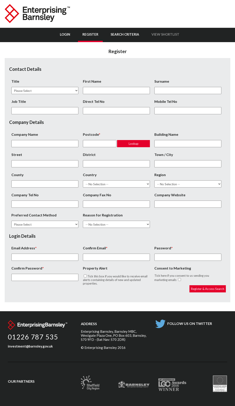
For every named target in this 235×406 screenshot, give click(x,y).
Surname (161, 81)
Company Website (169, 195)
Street (16, 154)
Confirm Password (26, 268)
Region (160, 175)
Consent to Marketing (172, 268)
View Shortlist (165, 34)
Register (90, 34)
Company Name (24, 134)
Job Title (18, 101)
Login (65, 34)
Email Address (23, 248)
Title (15, 81)
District (89, 154)
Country (90, 175)
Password (162, 248)
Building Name (166, 134)
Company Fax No (97, 195)
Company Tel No (25, 195)
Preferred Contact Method (34, 215)
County (17, 175)
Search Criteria (125, 34)
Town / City (163, 154)
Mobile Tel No (165, 101)
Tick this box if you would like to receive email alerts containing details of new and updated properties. (115, 279)
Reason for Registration (103, 215)
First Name (92, 81)
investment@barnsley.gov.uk (30, 346)
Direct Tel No (94, 101)
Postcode (91, 134)
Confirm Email (94, 248)
